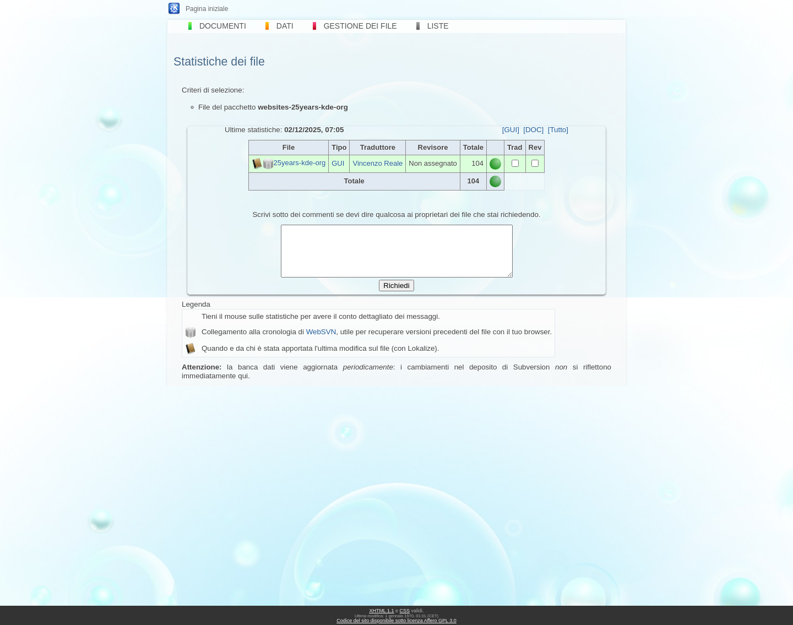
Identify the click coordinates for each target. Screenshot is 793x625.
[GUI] (510, 130)
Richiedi (396, 295)
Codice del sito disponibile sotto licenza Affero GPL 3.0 (396, 620)
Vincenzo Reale (377, 163)
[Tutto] (558, 130)
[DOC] (533, 130)
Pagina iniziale (207, 9)
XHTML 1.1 (381, 610)
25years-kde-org (300, 163)
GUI (338, 163)
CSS (405, 610)
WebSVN (321, 342)
